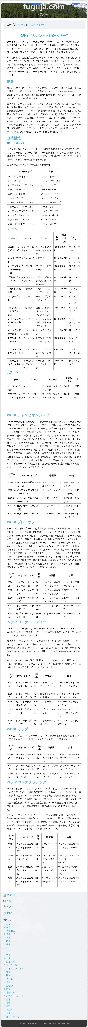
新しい (10, 912)
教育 (8, 941)
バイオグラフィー (15, 968)
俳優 (8, 958)
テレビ (9, 948)
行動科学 (10, 1010)
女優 (8, 972)
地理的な (10, 930)
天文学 (9, 1013)
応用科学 (10, 961)
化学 (8, 1003)
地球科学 (10, 992)
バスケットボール (36, 24)
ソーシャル (11, 965)
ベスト (10, 907)
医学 (8, 975)
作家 (8, 944)
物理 (8, 1006)
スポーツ (21, 24)
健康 (8, 999)
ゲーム (9, 979)
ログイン (11, 895)
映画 (8, 954)
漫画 (8, 982)
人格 (8, 923)
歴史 (8, 927)
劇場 (8, 989)
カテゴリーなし (13, 1016)
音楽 (8, 937)
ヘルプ (10, 901)
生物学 (9, 985)
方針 (8, 951)
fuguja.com (44, 6)
